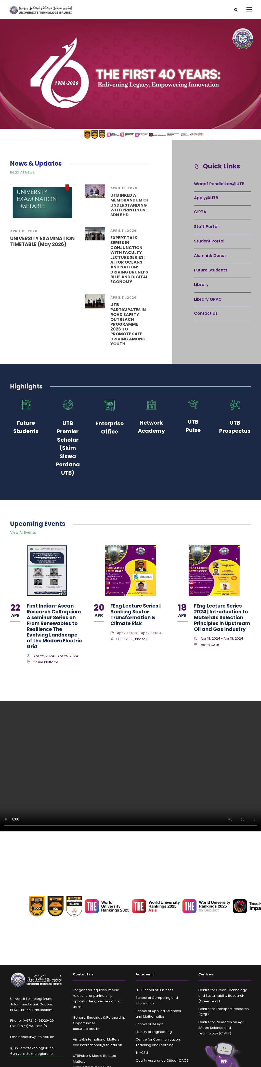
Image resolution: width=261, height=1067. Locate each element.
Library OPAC (208, 299)
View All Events (23, 532)
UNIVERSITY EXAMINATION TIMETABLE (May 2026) (42, 241)
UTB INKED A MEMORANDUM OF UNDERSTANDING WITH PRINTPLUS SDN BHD (129, 205)
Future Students (210, 270)
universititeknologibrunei (32, 1048)
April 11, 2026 (123, 230)
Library (201, 284)
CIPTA (200, 212)
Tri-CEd (142, 1052)
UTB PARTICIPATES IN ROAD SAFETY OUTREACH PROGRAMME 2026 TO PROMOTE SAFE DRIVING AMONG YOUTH (128, 324)
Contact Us (206, 313)
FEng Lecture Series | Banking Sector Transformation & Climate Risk (135, 614)
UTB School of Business (154, 990)
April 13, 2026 (123, 188)
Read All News (22, 172)
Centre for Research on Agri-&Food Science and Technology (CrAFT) (222, 1028)
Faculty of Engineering (154, 1031)
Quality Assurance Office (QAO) (162, 1060)
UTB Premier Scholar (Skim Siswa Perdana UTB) (68, 448)
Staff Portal (206, 226)
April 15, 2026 (23, 231)
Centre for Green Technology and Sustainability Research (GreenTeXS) (222, 996)
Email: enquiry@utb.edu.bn (32, 1036)
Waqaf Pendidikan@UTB (219, 184)
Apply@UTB (206, 198)
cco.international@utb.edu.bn (97, 1045)
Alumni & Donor (210, 255)
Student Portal (209, 241)
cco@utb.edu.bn (86, 1028)
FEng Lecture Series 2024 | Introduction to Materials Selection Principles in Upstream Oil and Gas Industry (222, 617)
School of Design (149, 1024)
